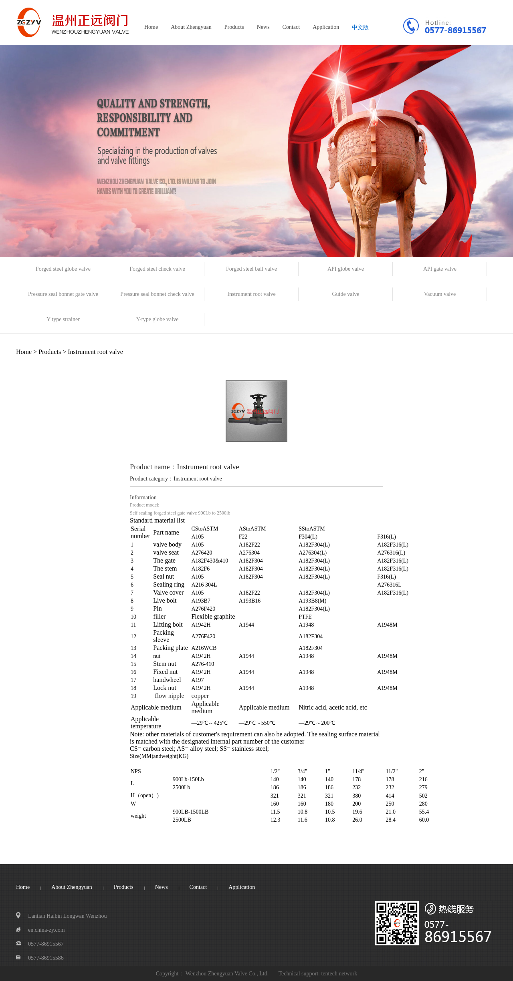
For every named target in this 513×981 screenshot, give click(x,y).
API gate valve (439, 269)
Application (326, 27)
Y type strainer (63, 319)
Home (151, 27)
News (263, 27)
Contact (291, 27)
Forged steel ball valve (251, 269)
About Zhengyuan (191, 27)
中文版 (360, 27)
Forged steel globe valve (63, 269)
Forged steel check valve (157, 269)
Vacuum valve (440, 294)
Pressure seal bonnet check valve (157, 294)
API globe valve (345, 269)
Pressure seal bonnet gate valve (63, 294)
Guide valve (345, 294)
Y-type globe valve (157, 319)
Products (234, 27)
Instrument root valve (251, 294)
